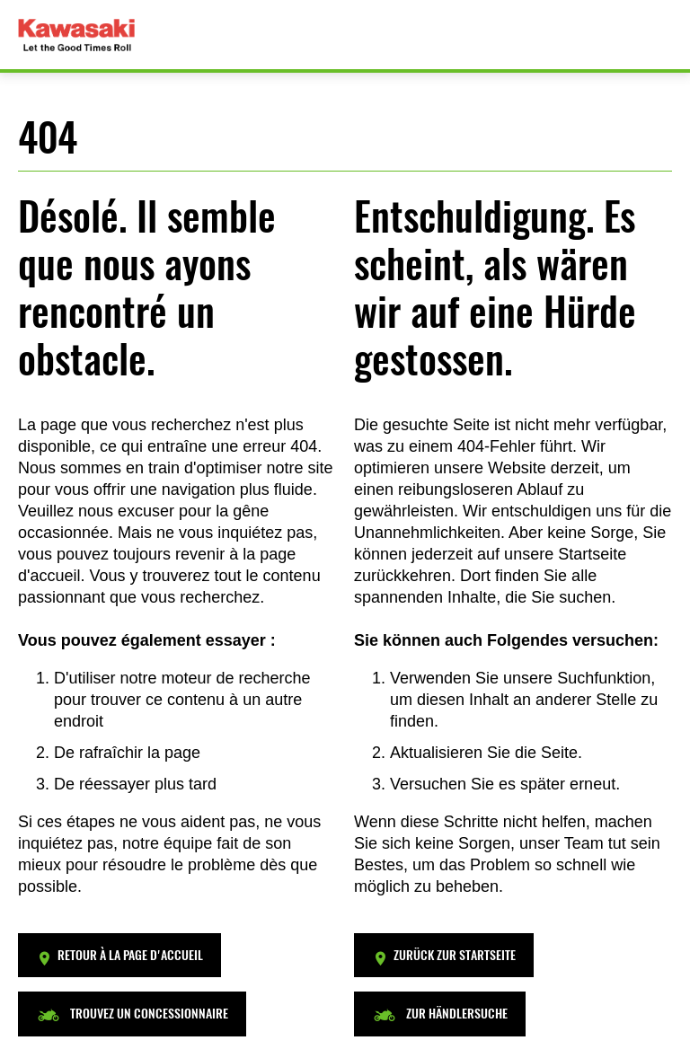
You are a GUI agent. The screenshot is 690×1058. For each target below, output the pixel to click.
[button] (119, 955)
